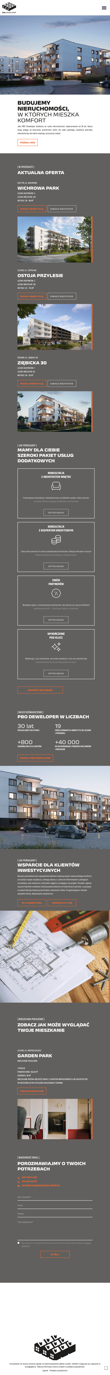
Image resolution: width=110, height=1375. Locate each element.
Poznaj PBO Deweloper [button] (35, 758)
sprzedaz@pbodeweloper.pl (41, 1185)
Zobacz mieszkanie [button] (32, 1091)
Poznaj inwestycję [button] (31, 209)
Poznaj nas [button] (27, 142)
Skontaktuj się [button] (62, 903)
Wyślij (55, 1254)
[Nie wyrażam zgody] (106, 1368)
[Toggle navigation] (104, 7)
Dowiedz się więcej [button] (40, 690)
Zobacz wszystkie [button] (61, 209)
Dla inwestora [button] (32, 903)
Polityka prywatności (59, 1370)
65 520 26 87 (29, 1181)
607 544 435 (29, 1177)
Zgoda (45, 1370)
